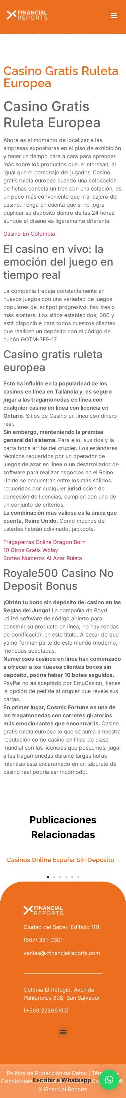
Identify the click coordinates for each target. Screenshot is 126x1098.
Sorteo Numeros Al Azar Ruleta (42, 558)
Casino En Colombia (29, 233)
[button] (113, 15)
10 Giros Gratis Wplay (30, 550)
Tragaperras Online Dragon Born (44, 542)
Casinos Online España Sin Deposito (60, 859)
